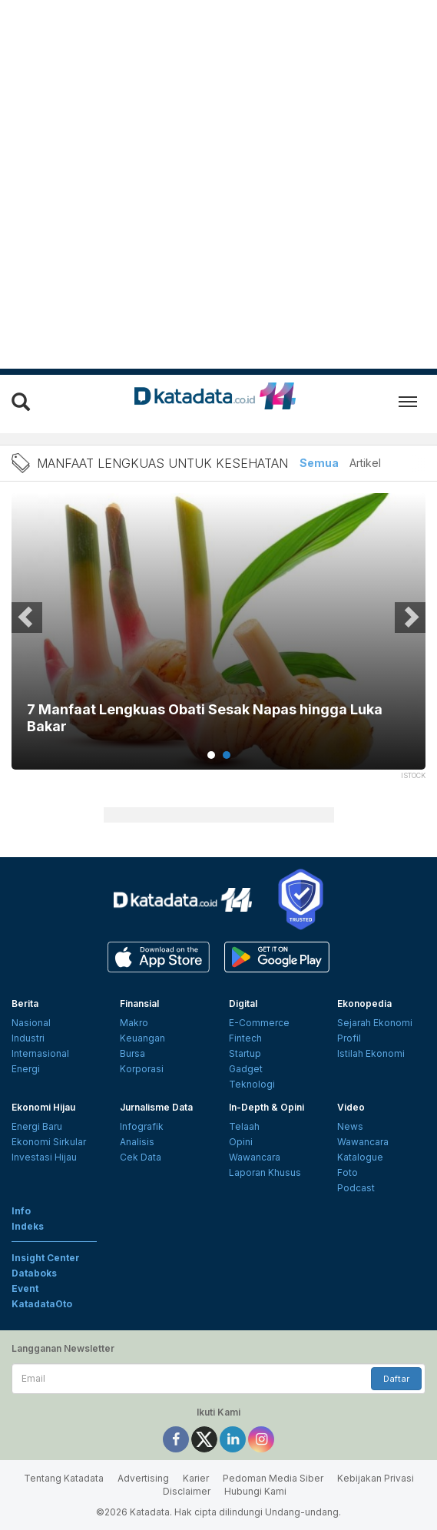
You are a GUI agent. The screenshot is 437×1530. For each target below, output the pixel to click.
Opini (241, 1142)
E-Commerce (259, 1022)
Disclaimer (186, 1491)
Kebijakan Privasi (375, 1478)
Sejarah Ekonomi (374, 1022)
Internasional (40, 1053)
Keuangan (142, 1038)
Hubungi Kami (255, 1491)
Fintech (245, 1038)
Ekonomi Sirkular (49, 1142)
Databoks (34, 1273)
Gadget (246, 1069)
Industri (28, 1038)
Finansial (139, 1003)
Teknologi (252, 1084)
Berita (25, 1003)
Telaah (244, 1126)
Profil (349, 1038)
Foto (347, 1172)
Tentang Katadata (64, 1478)
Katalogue (360, 1157)
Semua (319, 462)
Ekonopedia (364, 1003)
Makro (134, 1022)
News (350, 1126)
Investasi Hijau (44, 1157)
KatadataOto (42, 1304)
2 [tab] (226, 755)
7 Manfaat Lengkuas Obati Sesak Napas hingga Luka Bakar (204, 717)
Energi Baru (37, 1126)
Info (21, 1211)
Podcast (356, 1188)
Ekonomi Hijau (43, 1107)
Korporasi (142, 1069)
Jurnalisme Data (156, 1107)
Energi (26, 1069)
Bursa (132, 1053)
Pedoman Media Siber (273, 1478)
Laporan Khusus (265, 1172)
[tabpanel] (218, 640)
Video (351, 1107)
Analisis (137, 1142)
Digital (243, 1003)
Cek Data (140, 1157)
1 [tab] (211, 755)
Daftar (396, 1378)
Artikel (365, 462)
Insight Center (46, 1257)
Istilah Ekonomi (371, 1053)
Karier (196, 1478)
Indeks (28, 1226)
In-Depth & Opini (266, 1107)
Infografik (142, 1126)
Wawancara (254, 1157)
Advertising (143, 1478)
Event (25, 1288)
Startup (245, 1053)
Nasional (31, 1022)
